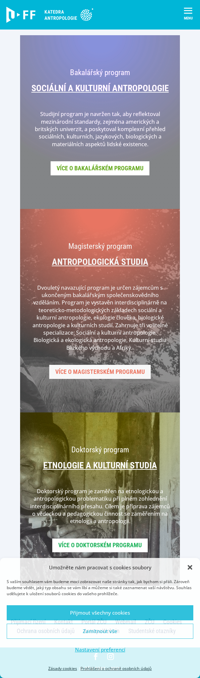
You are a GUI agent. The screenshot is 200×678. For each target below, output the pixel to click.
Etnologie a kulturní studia (100, 465)
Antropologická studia (100, 262)
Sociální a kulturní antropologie (100, 88)
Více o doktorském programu (100, 545)
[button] (190, 567)
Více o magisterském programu (100, 371)
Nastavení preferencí (100, 649)
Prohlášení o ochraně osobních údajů (116, 668)
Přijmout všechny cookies (100, 612)
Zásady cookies (62, 668)
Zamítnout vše (100, 631)
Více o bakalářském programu (100, 168)
